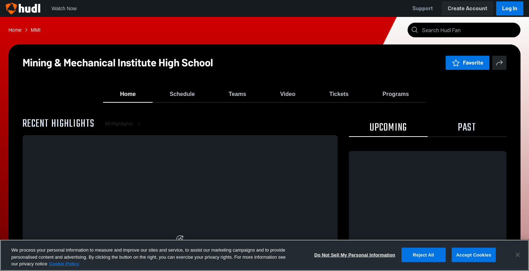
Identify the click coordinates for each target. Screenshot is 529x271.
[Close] (517, 255)
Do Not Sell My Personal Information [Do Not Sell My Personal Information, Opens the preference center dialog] (354, 254)
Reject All (423, 254)
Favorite (467, 62)
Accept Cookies (473, 254)
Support (422, 8)
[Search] (469, 30)
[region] (264, 255)
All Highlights (124, 127)
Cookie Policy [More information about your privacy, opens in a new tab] (64, 263)
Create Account (467, 8)
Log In (509, 8)
